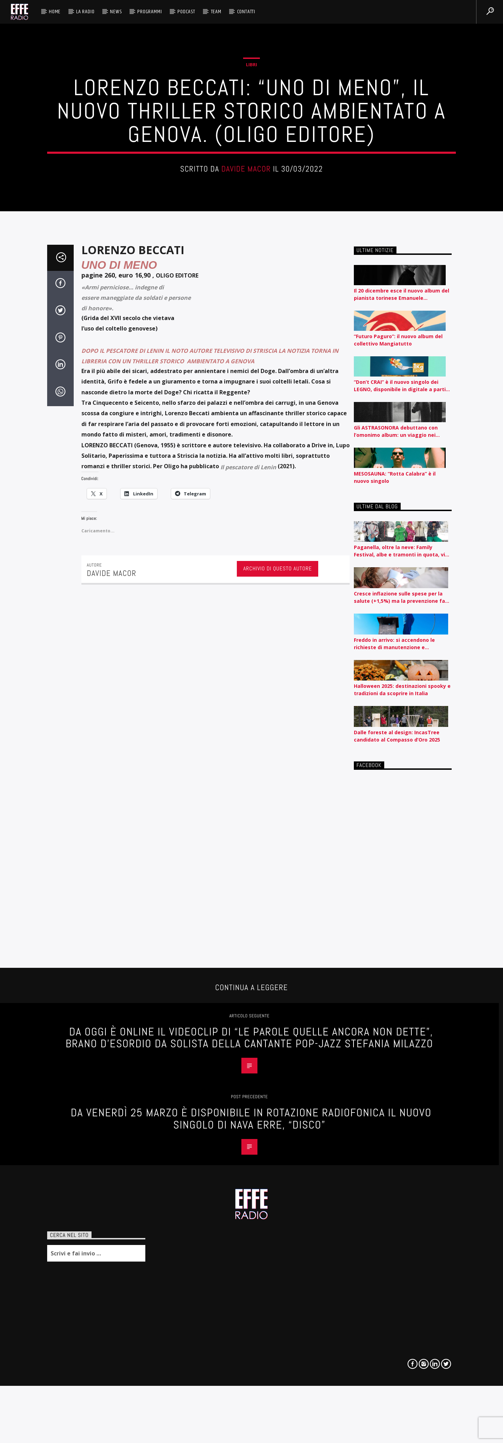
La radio (85, 11)
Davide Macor (246, 304)
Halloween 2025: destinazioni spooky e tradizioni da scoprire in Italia (402, 986)
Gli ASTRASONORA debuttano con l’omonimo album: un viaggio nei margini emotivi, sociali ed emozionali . (402, 728)
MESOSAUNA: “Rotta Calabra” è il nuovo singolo (395, 773)
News (116, 11)
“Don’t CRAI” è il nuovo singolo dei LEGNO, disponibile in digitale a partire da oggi (402, 682)
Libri (251, 200)
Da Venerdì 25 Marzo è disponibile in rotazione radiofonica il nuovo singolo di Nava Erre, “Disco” (251, 1415)
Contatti (246, 11)
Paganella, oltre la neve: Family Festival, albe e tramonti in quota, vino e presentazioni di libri (402, 847)
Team (216, 11)
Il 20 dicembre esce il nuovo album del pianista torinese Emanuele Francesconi (401, 591)
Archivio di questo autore (277, 864)
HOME (54, 11)
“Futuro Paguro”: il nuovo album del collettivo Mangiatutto (398, 636)
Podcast (186, 11)
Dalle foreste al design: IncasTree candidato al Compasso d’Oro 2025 (397, 1032)
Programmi (149, 11)
